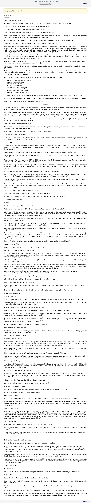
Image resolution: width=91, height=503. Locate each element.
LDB (47, 1)
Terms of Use (10, 501)
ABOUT (57, 1)
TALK (36, 1)
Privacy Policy (16, 501)
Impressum (6, 501)
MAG (40, 1)
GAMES (43, 1)
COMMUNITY (52, 1)
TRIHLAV (45, 3)
